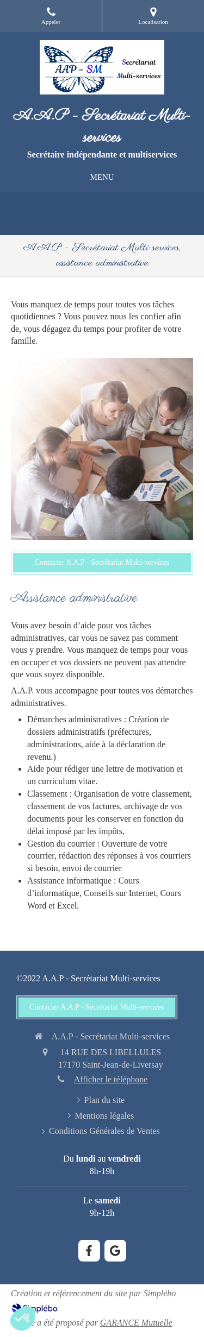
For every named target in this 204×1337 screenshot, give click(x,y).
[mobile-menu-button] (102, 177)
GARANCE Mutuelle (136, 1322)
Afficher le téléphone (111, 1079)
